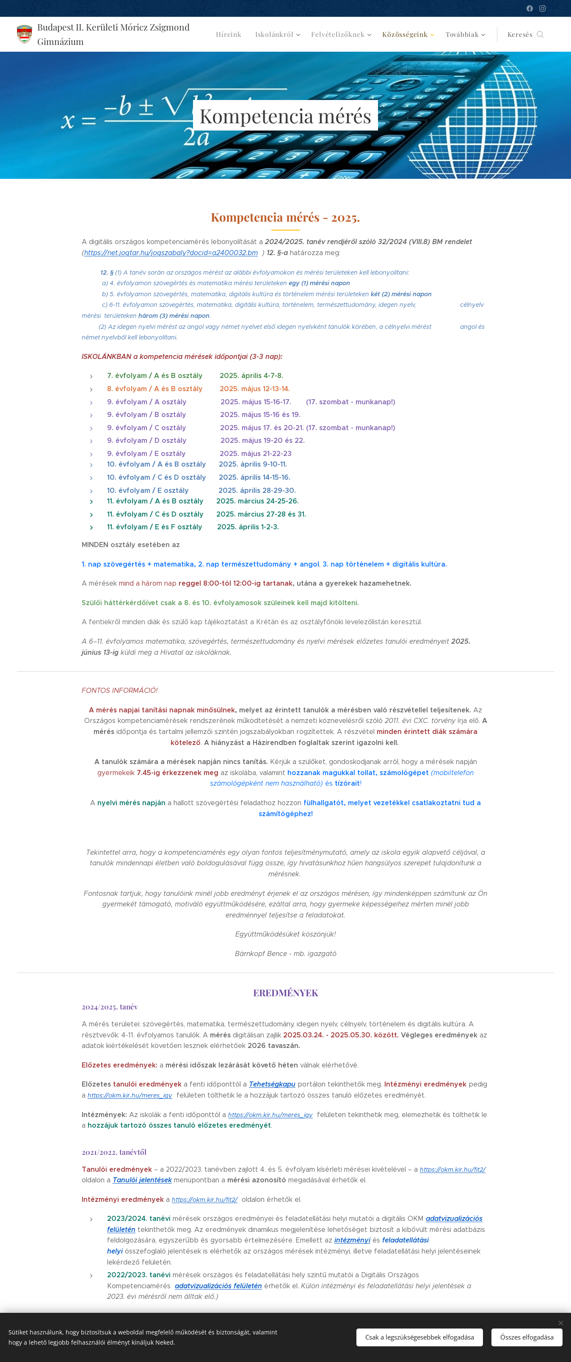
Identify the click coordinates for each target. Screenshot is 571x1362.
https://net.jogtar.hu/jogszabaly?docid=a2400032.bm (171, 253)
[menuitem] (240, 34)
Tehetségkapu (272, 1084)
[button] (525, 34)
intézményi (352, 1240)
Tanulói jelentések (142, 1180)
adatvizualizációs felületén (218, 1285)
